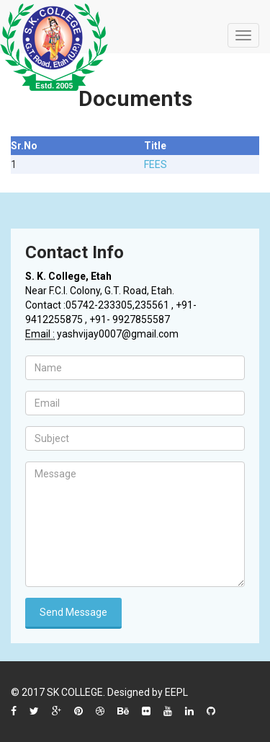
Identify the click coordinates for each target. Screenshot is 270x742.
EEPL (176, 692)
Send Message (73, 612)
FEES (155, 164)
